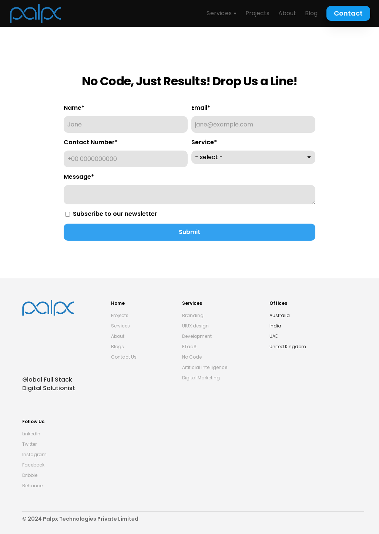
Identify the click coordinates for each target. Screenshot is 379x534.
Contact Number (91, 142)
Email (200, 107)
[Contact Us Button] (348, 13)
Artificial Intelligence (204, 367)
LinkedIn (31, 434)
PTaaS (189, 346)
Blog (311, 13)
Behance (32, 485)
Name (74, 107)
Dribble (29, 475)
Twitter (29, 444)
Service (204, 142)
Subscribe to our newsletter (111, 214)
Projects (257, 13)
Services (120, 326)
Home (118, 303)
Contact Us (124, 357)
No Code (192, 357)
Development (197, 336)
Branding (193, 315)
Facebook (33, 465)
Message (79, 176)
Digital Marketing (201, 378)
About (287, 13)
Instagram (34, 454)
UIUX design (195, 326)
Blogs (117, 346)
